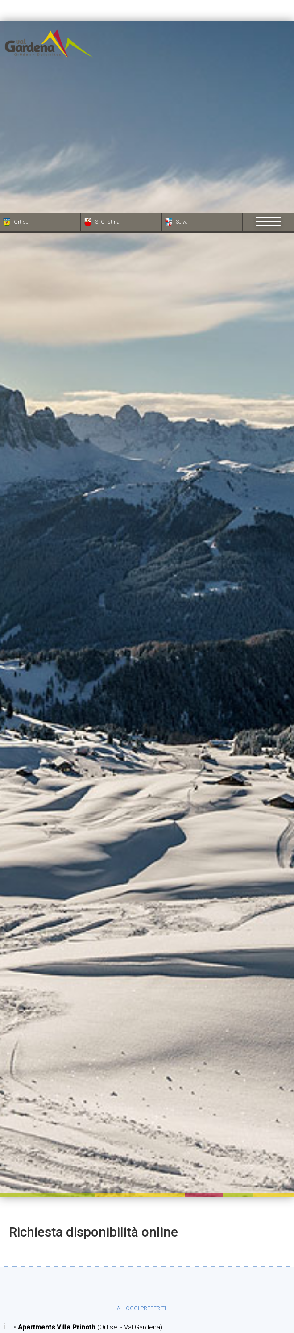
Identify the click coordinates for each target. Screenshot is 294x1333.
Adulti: (73, 1291)
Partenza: (183, 1201)
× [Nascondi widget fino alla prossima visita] (29, 1276)
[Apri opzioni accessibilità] (20, 1286)
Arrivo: (62, 1201)
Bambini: (194, 1291)
